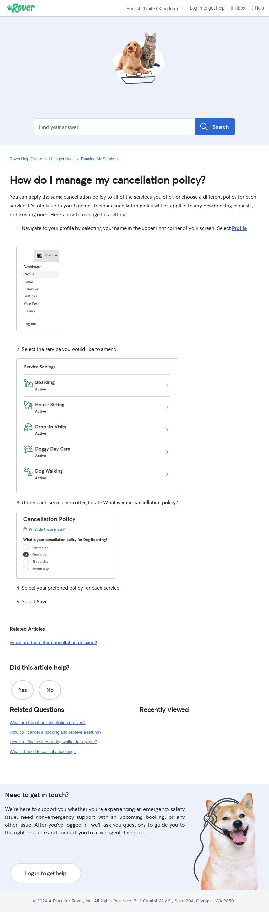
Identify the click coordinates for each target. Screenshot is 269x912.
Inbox (238, 8)
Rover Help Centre (26, 159)
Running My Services (99, 159)
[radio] (22, 690)
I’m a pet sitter (61, 159)
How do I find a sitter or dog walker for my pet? (53, 741)
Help (258, 8)
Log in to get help (207, 8)
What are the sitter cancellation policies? (53, 642)
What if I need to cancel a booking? (43, 751)
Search (215, 126)
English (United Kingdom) (153, 8)
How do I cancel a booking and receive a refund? (55, 732)
